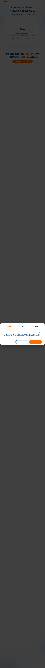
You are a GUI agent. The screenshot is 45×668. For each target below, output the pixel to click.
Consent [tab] (9, 326)
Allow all (36, 342)
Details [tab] (22, 326)
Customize (21, 342)
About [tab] (36, 326)
